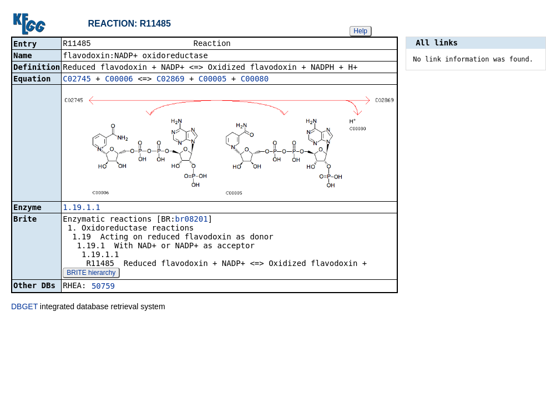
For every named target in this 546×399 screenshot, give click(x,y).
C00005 (213, 79)
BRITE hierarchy (91, 274)
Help (360, 31)
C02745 (77, 79)
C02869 (170, 79)
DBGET (24, 307)
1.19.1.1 (81, 208)
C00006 (119, 79)
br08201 (191, 220)
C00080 (255, 79)
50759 (103, 287)
